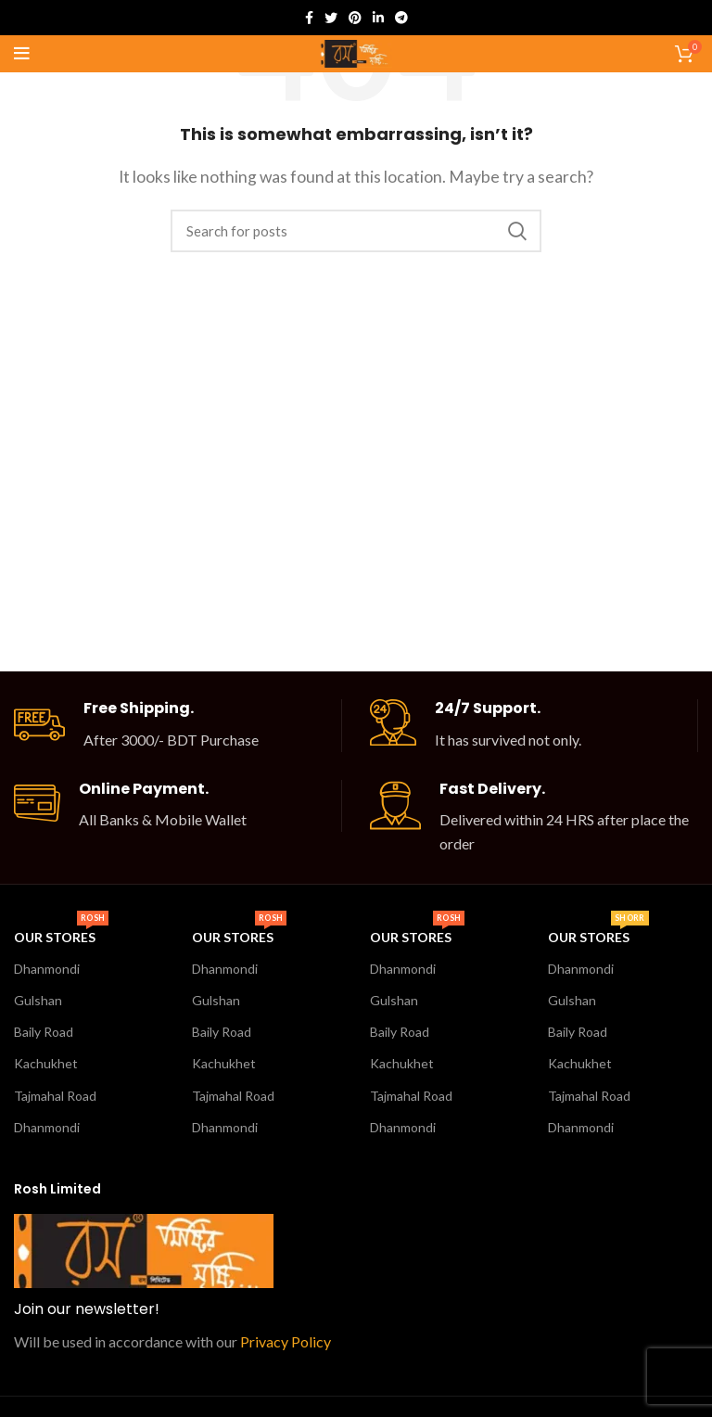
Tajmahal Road (55, 1096)
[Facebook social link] (309, 18)
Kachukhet (46, 1063)
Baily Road (43, 1032)
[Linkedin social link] (378, 18)
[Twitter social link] (331, 18)
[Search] (356, 231)
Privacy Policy (285, 1341)
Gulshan (38, 1000)
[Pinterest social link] (355, 18)
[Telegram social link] (401, 18)
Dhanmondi (47, 969)
